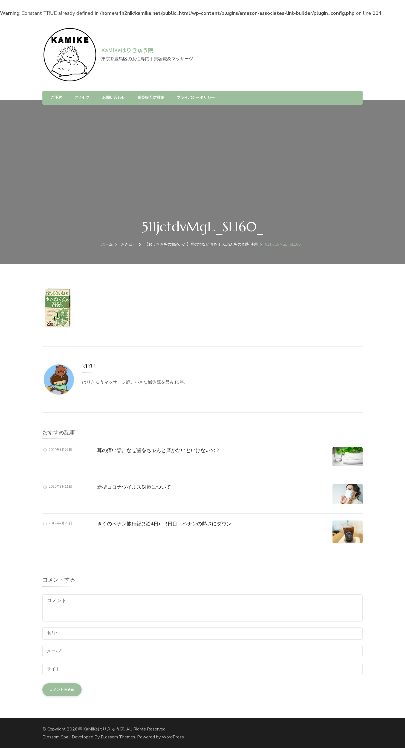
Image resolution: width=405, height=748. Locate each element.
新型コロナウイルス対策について (134, 487)
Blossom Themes (118, 737)
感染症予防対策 (150, 97)
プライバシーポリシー (196, 97)
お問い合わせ (113, 97)
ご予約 (56, 97)
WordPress (173, 737)
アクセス (82, 97)
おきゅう (128, 244)
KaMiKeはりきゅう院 (127, 50)
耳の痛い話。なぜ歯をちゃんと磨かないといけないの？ (158, 450)
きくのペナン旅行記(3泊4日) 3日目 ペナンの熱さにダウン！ (166, 523)
